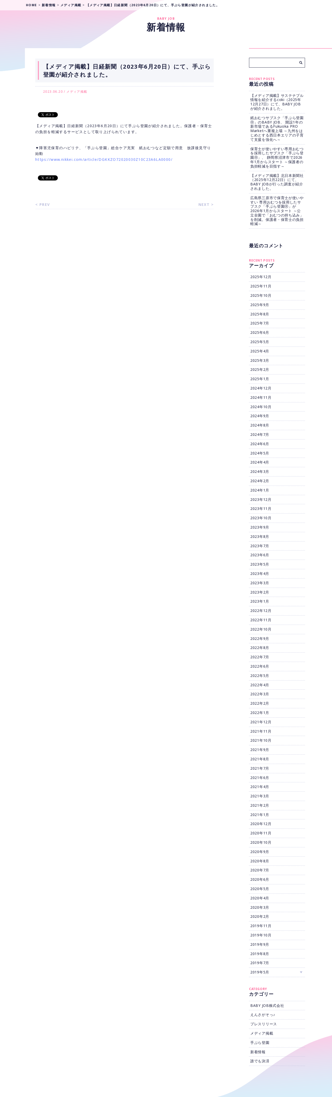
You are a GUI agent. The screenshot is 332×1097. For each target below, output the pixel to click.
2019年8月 (259, 953)
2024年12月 (261, 388)
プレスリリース (263, 1023)
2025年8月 (259, 314)
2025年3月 (259, 360)
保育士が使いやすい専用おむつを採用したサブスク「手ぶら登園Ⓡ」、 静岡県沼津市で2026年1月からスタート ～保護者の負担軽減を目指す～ (277, 157)
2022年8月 (259, 647)
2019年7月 (259, 962)
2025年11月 (261, 286)
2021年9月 (259, 749)
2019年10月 (261, 935)
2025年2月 (259, 369)
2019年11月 (261, 925)
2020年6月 (259, 879)
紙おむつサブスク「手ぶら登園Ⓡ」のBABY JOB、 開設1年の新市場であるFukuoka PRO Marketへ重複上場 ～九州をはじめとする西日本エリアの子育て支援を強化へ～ (277, 128)
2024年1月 (259, 490)
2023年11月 (261, 508)
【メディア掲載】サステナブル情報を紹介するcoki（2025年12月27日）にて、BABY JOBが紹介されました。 (277, 102)
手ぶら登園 (259, 1042)
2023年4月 (259, 573)
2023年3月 (259, 582)
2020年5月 (259, 888)
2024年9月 (259, 415)
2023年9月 (259, 527)
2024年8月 (259, 425)
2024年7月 (259, 434)
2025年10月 (261, 295)
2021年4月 (259, 786)
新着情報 (258, 1051)
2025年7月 (259, 323)
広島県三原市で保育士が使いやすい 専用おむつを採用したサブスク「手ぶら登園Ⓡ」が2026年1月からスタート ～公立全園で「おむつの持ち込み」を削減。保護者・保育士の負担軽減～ (277, 210)
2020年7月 (259, 870)
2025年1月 (259, 378)
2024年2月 (259, 480)
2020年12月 (261, 823)
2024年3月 (259, 471)
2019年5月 (259, 972)
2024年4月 (259, 462)
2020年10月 (261, 842)
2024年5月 (259, 453)
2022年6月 (259, 666)
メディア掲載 (76, 91)
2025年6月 (259, 332)
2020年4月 (259, 898)
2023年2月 (259, 592)
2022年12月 (261, 610)
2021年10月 (261, 740)
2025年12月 (261, 276)
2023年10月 (261, 517)
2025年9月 (259, 304)
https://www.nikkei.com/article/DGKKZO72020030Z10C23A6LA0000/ (103, 159)
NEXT (204, 204)
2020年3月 (259, 907)
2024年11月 (261, 397)
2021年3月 (259, 795)
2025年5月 (259, 341)
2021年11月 (261, 731)
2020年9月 (259, 851)
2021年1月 (259, 814)
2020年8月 (259, 860)
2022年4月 (259, 684)
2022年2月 (259, 703)
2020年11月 (261, 833)
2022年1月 (259, 712)
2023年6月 (259, 554)
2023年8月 (259, 536)
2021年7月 (259, 768)
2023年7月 (259, 545)
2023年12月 (261, 499)
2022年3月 (259, 693)
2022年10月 (261, 629)
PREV (44, 204)
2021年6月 (259, 777)
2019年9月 (259, 944)
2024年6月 (259, 443)
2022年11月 (261, 619)
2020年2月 (259, 916)
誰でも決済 (259, 1060)
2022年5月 (259, 675)
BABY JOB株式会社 (267, 1005)
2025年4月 (259, 351)
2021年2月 (259, 805)
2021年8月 (259, 758)
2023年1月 (259, 601)
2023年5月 (259, 564)
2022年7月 (259, 656)
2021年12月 (261, 721)
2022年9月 (259, 638)
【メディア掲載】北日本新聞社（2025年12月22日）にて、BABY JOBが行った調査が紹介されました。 (277, 182)
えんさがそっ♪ (262, 1014)
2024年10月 (261, 406)
